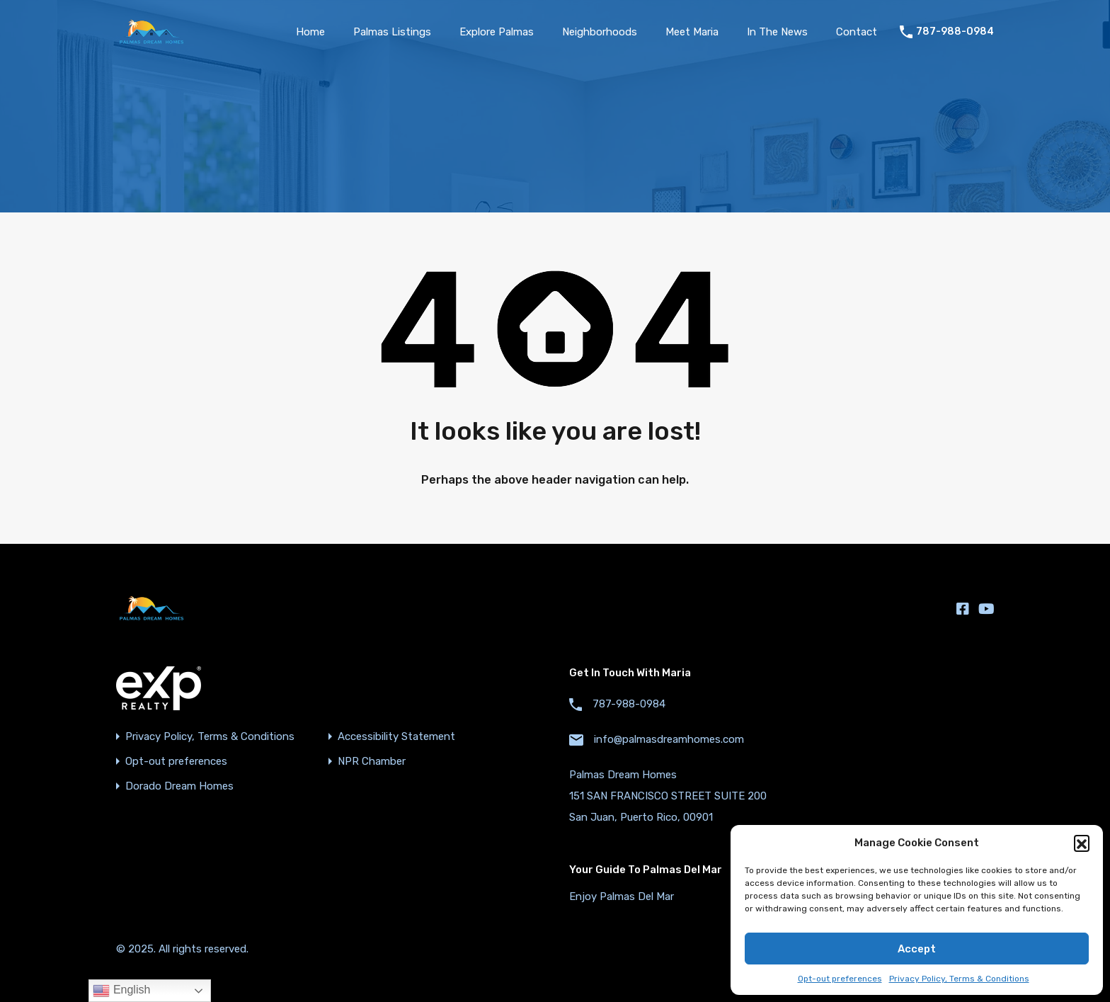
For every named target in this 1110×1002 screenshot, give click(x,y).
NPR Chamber (372, 761)
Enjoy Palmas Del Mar (621, 896)
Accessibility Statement (396, 736)
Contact (856, 31)
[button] (1082, 843)
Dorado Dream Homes (179, 786)
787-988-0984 (955, 32)
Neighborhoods (599, 31)
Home (310, 31)
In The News (777, 31)
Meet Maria (692, 31)
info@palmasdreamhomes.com (669, 739)
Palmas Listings (392, 31)
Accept (917, 949)
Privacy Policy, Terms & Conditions (959, 979)
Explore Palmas (496, 31)
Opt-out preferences (840, 979)
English (121, 990)
